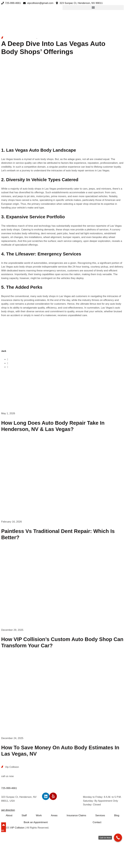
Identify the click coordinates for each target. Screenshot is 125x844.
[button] (93, 7)
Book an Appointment (36, 822)
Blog (116, 815)
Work (39, 815)
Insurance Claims (76, 815)
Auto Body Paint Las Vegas (20, 37)
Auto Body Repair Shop (51, 37)
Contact (97, 822)
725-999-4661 (9, 788)
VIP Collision (17, 827)
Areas (54, 815)
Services (100, 815)
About (9, 815)
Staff (24, 815)
